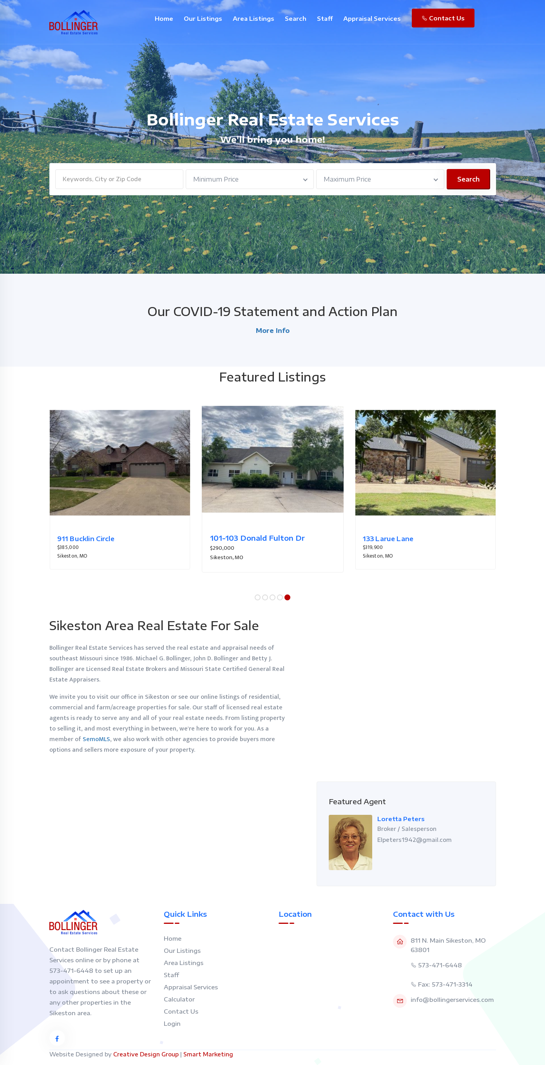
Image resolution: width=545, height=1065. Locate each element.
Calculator (179, 999)
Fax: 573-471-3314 (445, 984)
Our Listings (203, 18)
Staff (325, 18)
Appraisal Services (372, 18)
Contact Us (443, 18)
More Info (273, 330)
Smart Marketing (208, 1054)
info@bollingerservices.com (452, 999)
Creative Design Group (146, 1054)
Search (295, 18)
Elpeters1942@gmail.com (414, 839)
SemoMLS (96, 739)
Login (172, 1023)
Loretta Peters (401, 818)
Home (164, 18)
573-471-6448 (440, 965)
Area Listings (253, 18)
